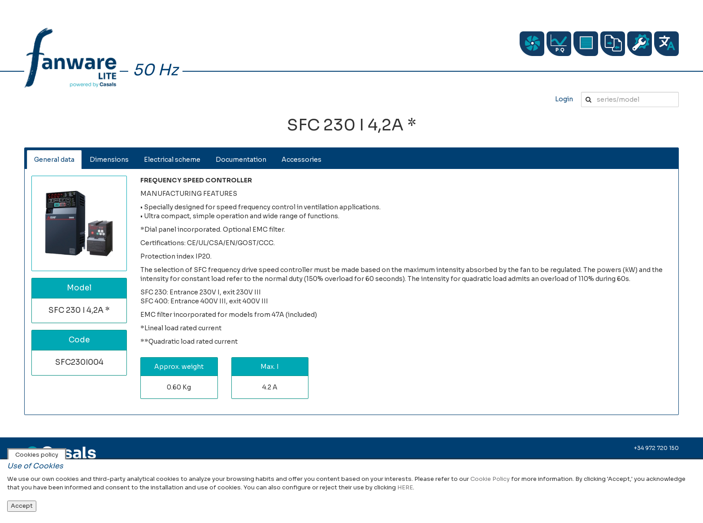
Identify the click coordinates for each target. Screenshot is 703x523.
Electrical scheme (172, 160)
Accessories (301, 160)
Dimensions (109, 160)
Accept (22, 506)
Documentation (241, 160)
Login (564, 99)
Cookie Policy (490, 479)
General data (54, 160)
